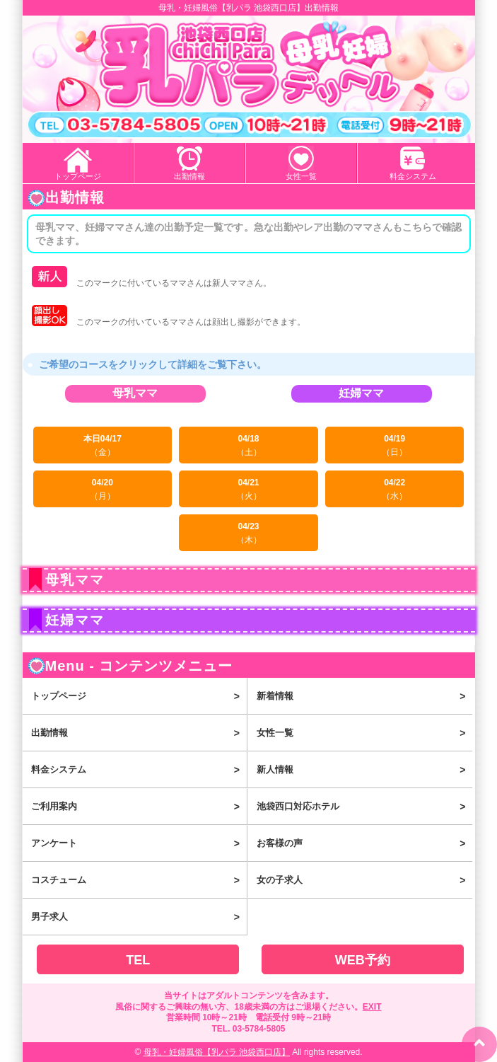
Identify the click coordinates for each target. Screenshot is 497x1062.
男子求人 (139, 917)
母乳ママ (135, 393)
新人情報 (364, 769)
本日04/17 (103, 445)
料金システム (413, 176)
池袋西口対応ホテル (364, 806)
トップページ (77, 176)
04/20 (103, 489)
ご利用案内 (139, 806)
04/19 (394, 445)
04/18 (248, 445)
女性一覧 (301, 176)
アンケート (139, 843)
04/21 (248, 489)
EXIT (372, 1007)
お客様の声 (364, 843)
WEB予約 (362, 960)
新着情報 (364, 696)
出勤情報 (189, 176)
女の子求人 (364, 880)
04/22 (394, 489)
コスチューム (139, 880)
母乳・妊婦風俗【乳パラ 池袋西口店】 (217, 1052)
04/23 (248, 533)
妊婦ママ (361, 393)
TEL (138, 960)
